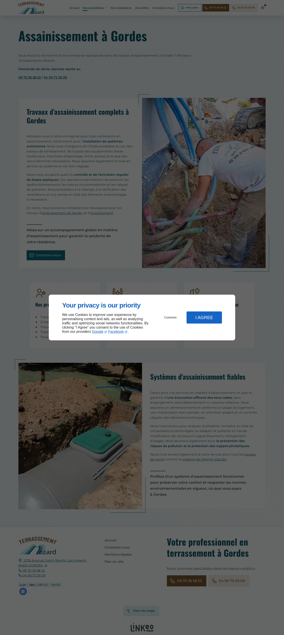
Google (97, 331)
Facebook (116, 331)
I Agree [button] (204, 317)
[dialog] (142, 318)
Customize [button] (170, 317)
